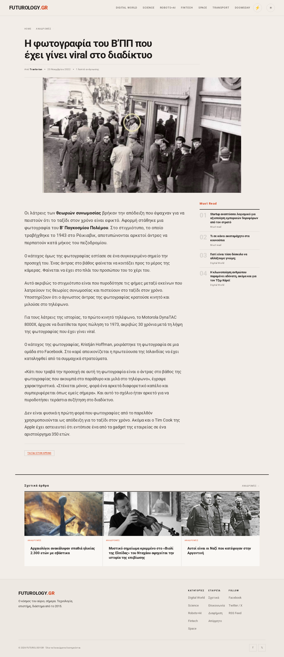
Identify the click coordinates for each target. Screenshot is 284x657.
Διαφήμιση (215, 613)
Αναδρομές (43, 29)
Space (202, 7)
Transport (221, 7)
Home (27, 29)
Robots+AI (168, 7)
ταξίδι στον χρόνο (39, 453)
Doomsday (242, 7)
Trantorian (36, 69)
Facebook (235, 597)
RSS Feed (235, 613)
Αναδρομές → (251, 486)
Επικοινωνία (216, 605)
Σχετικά (213, 597)
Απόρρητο (215, 621)
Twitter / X (235, 605)
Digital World (126, 7)
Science (148, 7)
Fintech (187, 7)
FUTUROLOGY (28, 8)
